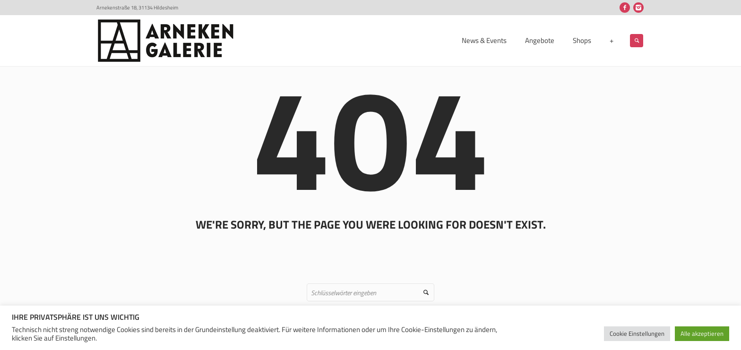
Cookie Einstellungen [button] (637, 333)
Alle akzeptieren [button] (702, 333)
